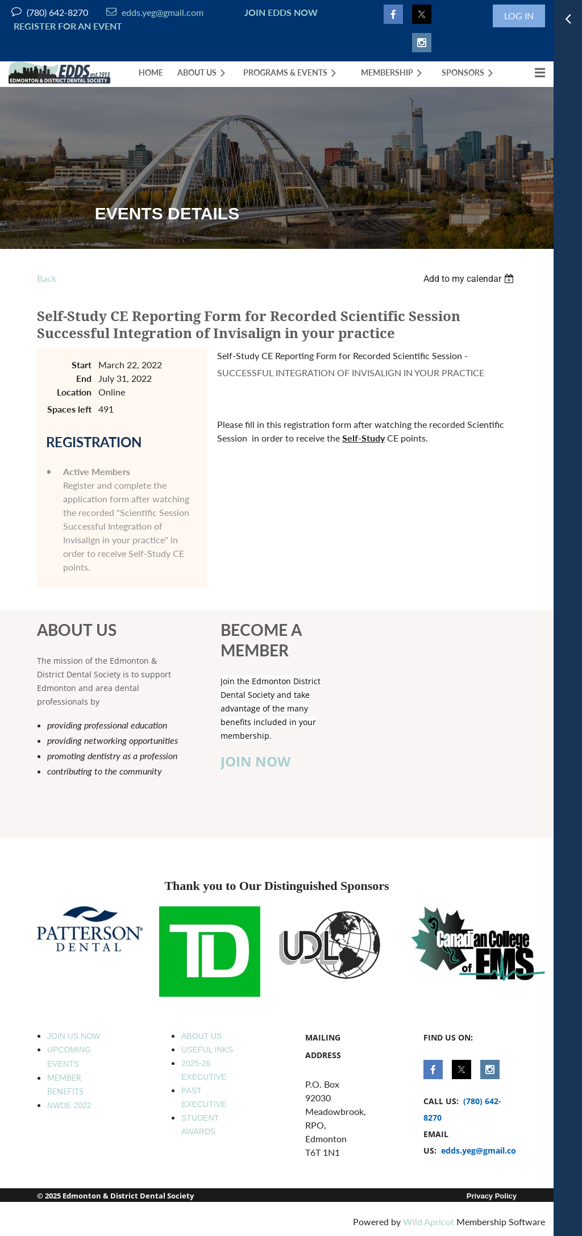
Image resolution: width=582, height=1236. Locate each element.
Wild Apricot (428, 1221)
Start (82, 364)
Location (74, 391)
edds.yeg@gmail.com (154, 12)
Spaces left (69, 408)
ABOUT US (201, 1036)
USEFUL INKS (207, 1049)
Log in (519, 15)
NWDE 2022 (69, 1105)
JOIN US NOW (73, 1036)
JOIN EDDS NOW (279, 12)
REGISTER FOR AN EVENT (68, 25)
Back (46, 278)
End (84, 378)
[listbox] (470, 279)
